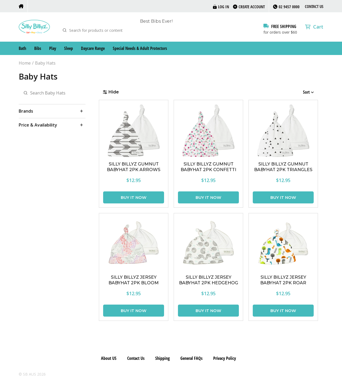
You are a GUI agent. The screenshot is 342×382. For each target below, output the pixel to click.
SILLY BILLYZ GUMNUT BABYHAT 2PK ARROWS (133, 167)
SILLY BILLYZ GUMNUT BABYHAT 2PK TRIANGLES (283, 167)
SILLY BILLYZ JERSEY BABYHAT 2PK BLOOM (133, 280)
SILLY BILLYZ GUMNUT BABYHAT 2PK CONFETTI (208, 167)
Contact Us (314, 6)
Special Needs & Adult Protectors (140, 48)
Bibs (37, 48)
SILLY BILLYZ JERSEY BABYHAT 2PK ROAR (283, 280)
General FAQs (191, 358)
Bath (22, 48)
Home (25, 63)
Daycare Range (93, 48)
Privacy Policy (224, 358)
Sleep (68, 48)
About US (108, 358)
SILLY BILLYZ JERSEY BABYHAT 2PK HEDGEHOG (208, 280)
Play (52, 48)
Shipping (162, 358)
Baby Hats (45, 63)
